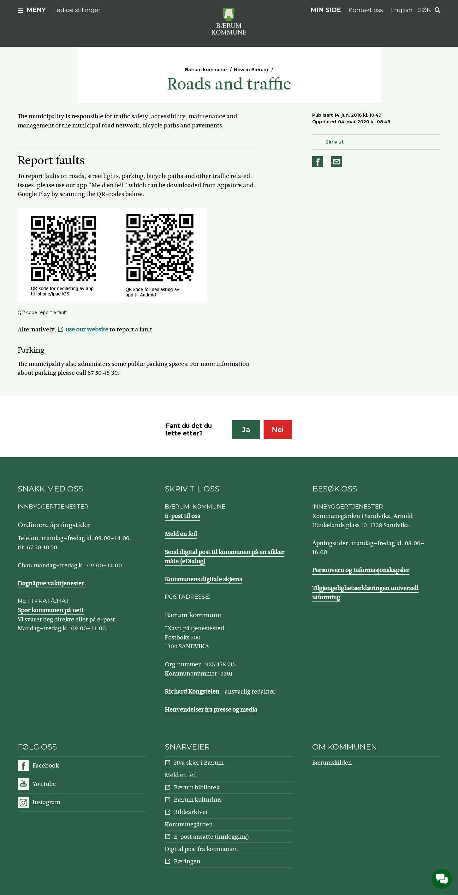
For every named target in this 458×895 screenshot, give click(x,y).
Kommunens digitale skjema (203, 579)
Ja (246, 429)
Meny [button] (36, 10)
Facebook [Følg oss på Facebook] (46, 765)
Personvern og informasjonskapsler (360, 570)
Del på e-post (337, 162)
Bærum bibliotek (197, 787)
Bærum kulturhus (198, 799)
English (401, 10)
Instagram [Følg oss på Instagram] (46, 802)
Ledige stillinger (77, 10)
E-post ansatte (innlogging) (211, 836)
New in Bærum (251, 69)
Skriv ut (334, 142)
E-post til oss (182, 516)
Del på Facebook (318, 162)
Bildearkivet (191, 812)
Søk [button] (424, 10)
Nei (278, 429)
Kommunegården (189, 824)
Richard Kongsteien (192, 691)
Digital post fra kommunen (201, 849)
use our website (87, 329)
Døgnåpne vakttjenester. (52, 583)
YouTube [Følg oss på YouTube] (44, 784)
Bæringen (187, 861)
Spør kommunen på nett (51, 610)
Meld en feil (181, 534)
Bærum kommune (206, 69)
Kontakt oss (365, 10)
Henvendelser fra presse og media (211, 709)
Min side (326, 10)
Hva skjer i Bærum (198, 762)
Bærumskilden (332, 762)
